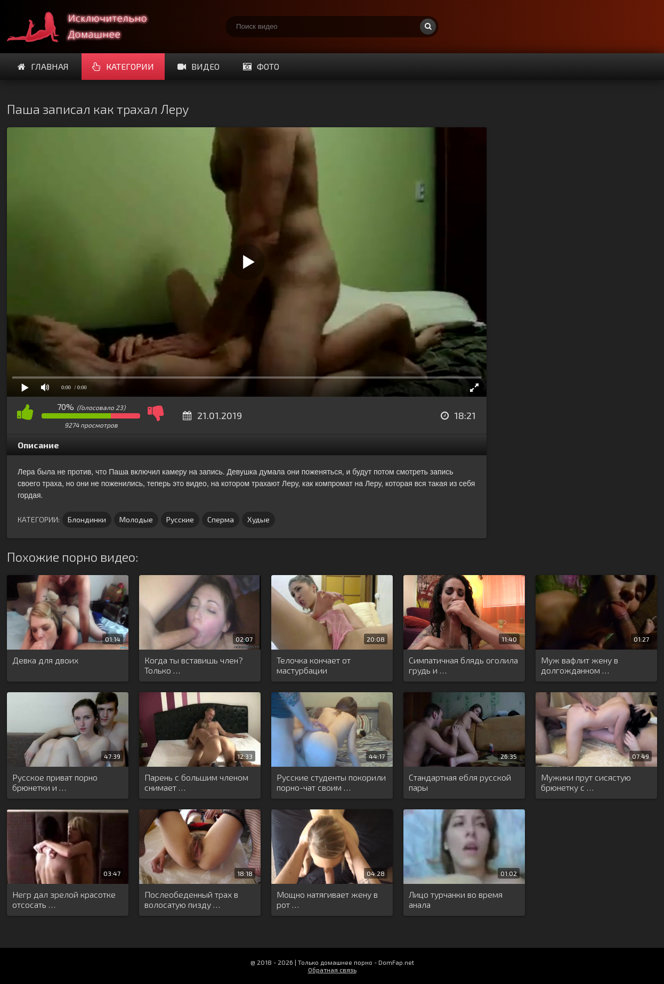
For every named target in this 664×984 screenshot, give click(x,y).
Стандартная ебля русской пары (460, 782)
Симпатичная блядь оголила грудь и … (463, 665)
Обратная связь (332, 969)
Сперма (220, 519)
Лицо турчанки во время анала (456, 899)
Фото (261, 66)
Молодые (136, 519)
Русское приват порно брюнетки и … (55, 782)
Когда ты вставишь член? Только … (193, 665)
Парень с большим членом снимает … (196, 782)
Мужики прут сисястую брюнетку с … (586, 782)
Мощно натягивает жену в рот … (327, 899)
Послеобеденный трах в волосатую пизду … (191, 899)
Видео (198, 66)
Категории (123, 66)
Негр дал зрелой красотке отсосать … (64, 899)
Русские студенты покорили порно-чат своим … (331, 782)
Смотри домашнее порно (87, 26)
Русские (180, 519)
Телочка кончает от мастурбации (314, 665)
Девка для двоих (45, 660)
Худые (258, 519)
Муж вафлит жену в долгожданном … (579, 665)
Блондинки (87, 519)
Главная (43, 66)
